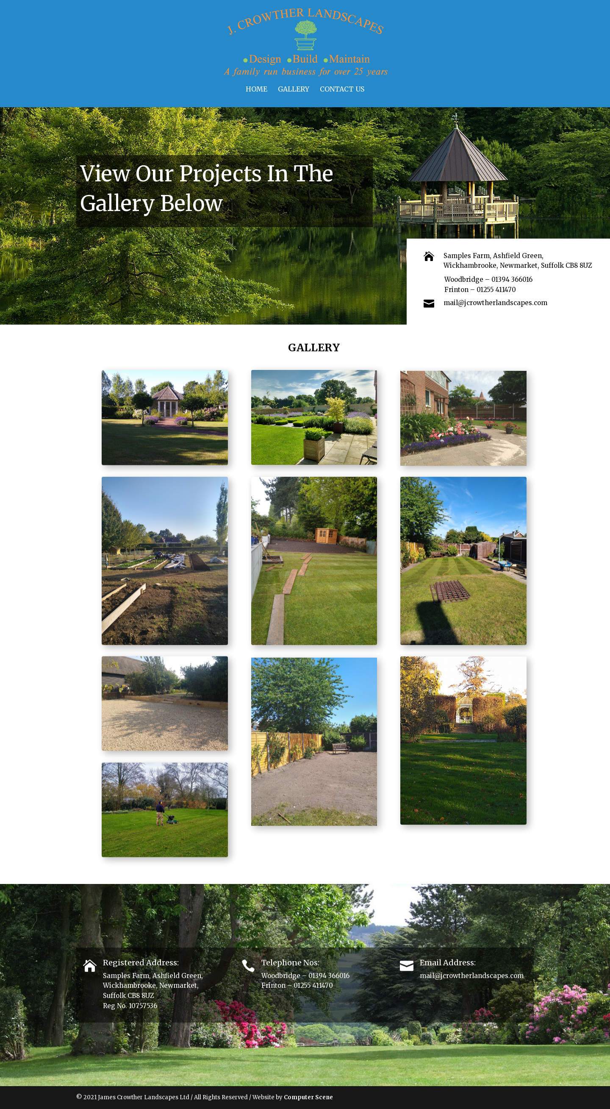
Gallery (293, 89)
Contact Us (342, 89)
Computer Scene (308, 1097)
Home (256, 89)
